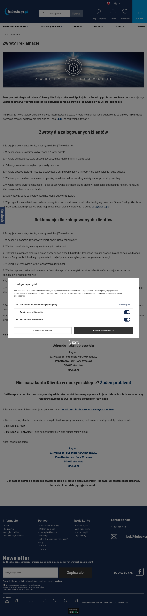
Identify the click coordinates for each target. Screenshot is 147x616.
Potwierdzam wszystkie (103, 330)
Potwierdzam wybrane (42, 330)
